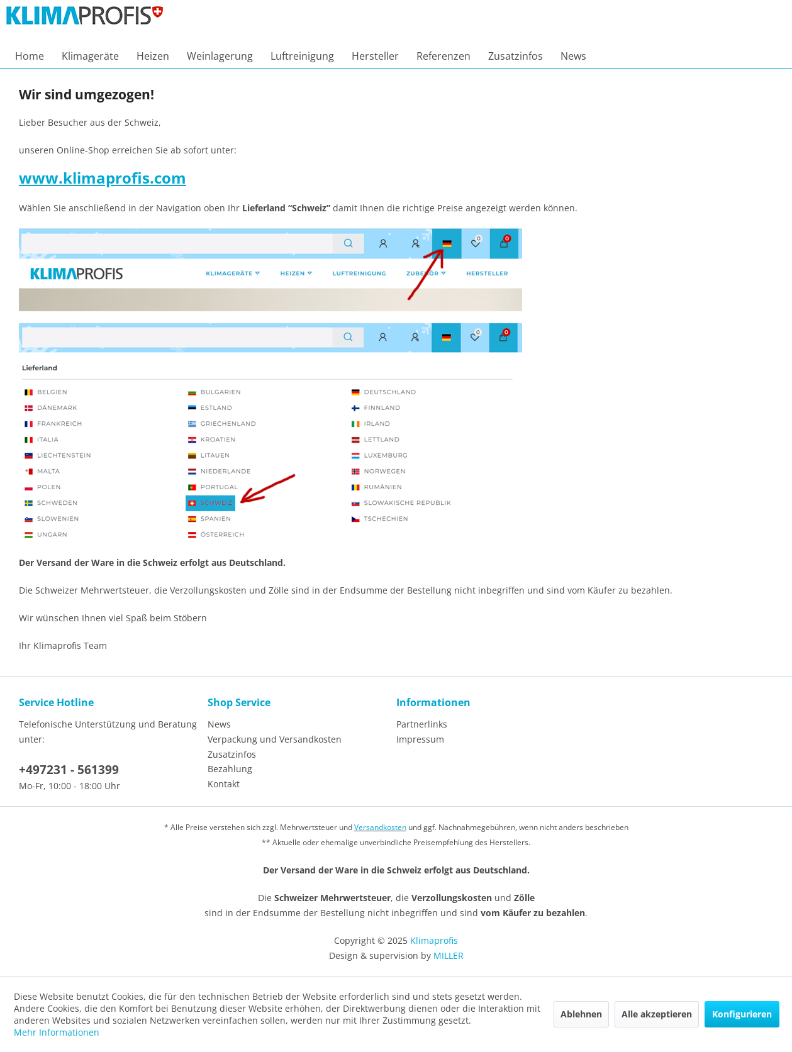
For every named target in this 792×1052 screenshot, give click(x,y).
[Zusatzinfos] (515, 56)
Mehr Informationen (56, 1032)
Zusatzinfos (232, 754)
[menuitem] (29, 56)
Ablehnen (581, 1014)
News (219, 724)
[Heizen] (153, 56)
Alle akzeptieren (657, 1014)
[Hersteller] (375, 56)
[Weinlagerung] (220, 56)
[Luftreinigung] (302, 56)
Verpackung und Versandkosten (275, 739)
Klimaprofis (434, 940)
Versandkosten (380, 827)
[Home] (29, 56)
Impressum (420, 739)
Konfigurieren (742, 1014)
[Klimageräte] (90, 56)
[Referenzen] (443, 56)
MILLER (448, 955)
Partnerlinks (421, 724)
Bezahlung (230, 769)
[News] (573, 56)
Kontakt (224, 784)
